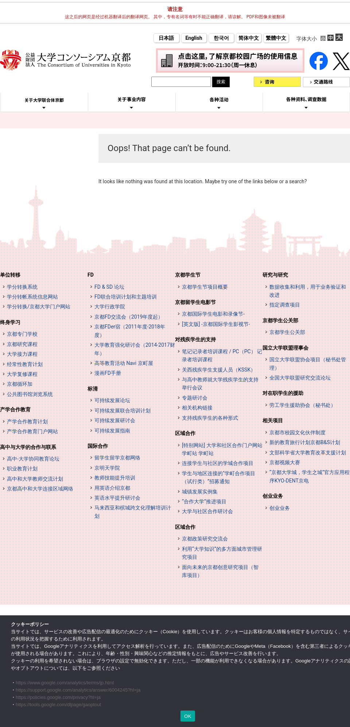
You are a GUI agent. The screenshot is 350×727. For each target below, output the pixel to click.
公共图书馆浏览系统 (30, 394)
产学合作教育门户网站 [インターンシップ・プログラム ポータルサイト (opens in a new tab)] (32, 431)
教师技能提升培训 (114, 478)
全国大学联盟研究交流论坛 (300, 378)
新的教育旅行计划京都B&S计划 (304, 442)
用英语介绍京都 (112, 488)
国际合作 (98, 446)
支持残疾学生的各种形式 (210, 418)
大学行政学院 (109, 306)
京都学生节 (188, 275)
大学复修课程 (22, 374)
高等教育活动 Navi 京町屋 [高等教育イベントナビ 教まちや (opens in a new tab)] (123, 363)
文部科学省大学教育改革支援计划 (307, 452)
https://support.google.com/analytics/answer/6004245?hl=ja (78, 690)
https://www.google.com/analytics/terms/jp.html (65, 682)
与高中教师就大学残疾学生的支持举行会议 (220, 384)
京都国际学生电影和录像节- (213, 314)
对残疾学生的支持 (195, 339)
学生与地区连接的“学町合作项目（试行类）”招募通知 (218, 477)
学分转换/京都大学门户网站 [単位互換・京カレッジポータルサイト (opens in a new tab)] (38, 306)
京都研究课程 (22, 344)
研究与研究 (275, 275)
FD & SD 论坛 (109, 287)
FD (91, 275)
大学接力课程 (22, 354)
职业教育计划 (22, 469)
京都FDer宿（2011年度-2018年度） (129, 331)
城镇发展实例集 (200, 492)
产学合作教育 (15, 409)
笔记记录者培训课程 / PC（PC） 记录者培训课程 (222, 355)
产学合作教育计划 (27, 421)
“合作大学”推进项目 (204, 501)
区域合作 (185, 433)
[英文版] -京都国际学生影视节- (216, 324)
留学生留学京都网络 (117, 458)
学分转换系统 (22, 287)
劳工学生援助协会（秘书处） (302, 405)
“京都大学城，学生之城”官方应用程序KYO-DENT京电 (309, 476)
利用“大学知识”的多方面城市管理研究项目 (222, 553)
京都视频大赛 (284, 462)
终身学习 (10, 322)
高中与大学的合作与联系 (28, 447)
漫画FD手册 (107, 373)
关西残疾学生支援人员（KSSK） (219, 370)
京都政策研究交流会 (205, 539)
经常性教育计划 (25, 364)
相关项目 (272, 420)
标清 (93, 389)
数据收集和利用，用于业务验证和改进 (307, 291)
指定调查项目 (284, 305)
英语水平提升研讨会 (117, 498)
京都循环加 (19, 384)
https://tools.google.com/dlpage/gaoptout (58, 704)
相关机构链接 (197, 408)
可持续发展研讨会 (114, 420)
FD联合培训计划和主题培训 (125, 297)
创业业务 (272, 496)
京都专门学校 (22, 334)
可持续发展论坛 (112, 400)
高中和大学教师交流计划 (35, 479)
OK (187, 716)
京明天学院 (107, 468)
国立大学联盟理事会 (285, 348)
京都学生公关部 (280, 320)
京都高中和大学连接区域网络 (40, 489)
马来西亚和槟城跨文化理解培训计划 (132, 512)
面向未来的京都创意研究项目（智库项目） (220, 571)
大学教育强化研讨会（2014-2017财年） (134, 349)
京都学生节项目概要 (205, 287)
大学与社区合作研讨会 (207, 511)
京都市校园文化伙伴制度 (297, 432)
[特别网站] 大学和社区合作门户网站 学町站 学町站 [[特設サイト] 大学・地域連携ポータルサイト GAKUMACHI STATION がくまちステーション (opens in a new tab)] (222, 449)
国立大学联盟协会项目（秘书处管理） (307, 363)
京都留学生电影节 (195, 302)
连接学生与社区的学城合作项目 (217, 463)
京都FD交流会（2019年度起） (128, 317)
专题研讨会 (194, 398)
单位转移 (10, 275)
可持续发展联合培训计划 (122, 410)
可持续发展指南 (112, 431)
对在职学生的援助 (282, 393)
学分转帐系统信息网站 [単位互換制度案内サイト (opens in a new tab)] (32, 297)
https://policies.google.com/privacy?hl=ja (58, 697)
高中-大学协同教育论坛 (33, 459)
